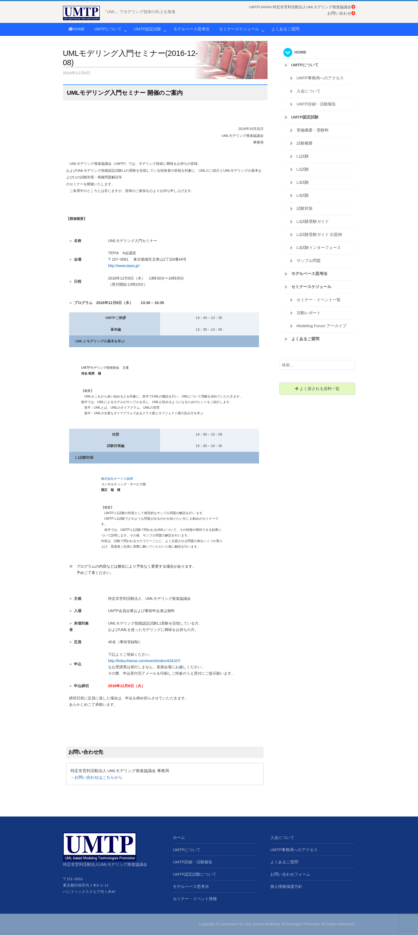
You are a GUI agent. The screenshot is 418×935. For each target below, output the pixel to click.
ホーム (179, 837)
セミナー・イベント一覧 (319, 299)
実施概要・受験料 (313, 130)
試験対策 (305, 208)
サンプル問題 (309, 260)
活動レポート (309, 312)
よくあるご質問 (285, 29)
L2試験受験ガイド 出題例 (319, 234)
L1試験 (303, 156)
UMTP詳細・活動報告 (316, 104)
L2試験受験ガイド (313, 221)
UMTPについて (108, 29)
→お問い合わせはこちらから (96, 777)
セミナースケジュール (239, 29)
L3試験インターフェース (319, 247)
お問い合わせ (341, 13)
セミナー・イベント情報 (195, 898)
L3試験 (303, 182)
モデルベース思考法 (191, 29)
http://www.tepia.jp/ (124, 266)
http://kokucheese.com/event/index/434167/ (144, 661)
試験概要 (305, 143)
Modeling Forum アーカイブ (322, 325)
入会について (309, 91)
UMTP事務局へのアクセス (320, 78)
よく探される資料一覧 (317, 388)
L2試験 (303, 169)
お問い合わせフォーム (290, 874)
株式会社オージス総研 (117, 479)
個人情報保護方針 (286, 886)
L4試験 (303, 195)
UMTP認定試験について (194, 874)
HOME (76, 29)
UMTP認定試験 (147, 29)
